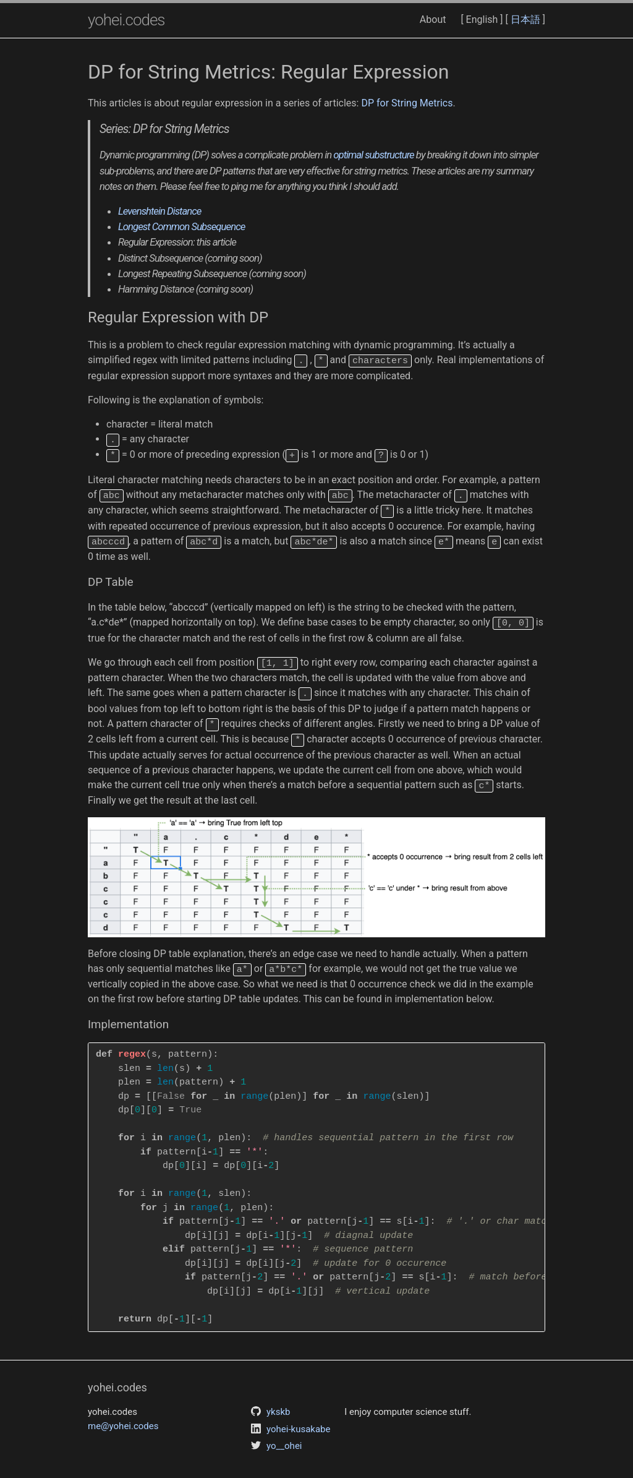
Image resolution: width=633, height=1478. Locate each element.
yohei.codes (126, 20)
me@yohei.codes (123, 1413)
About (433, 19)
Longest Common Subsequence (181, 226)
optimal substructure (373, 154)
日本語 (525, 19)
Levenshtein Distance (159, 211)
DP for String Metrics (406, 103)
